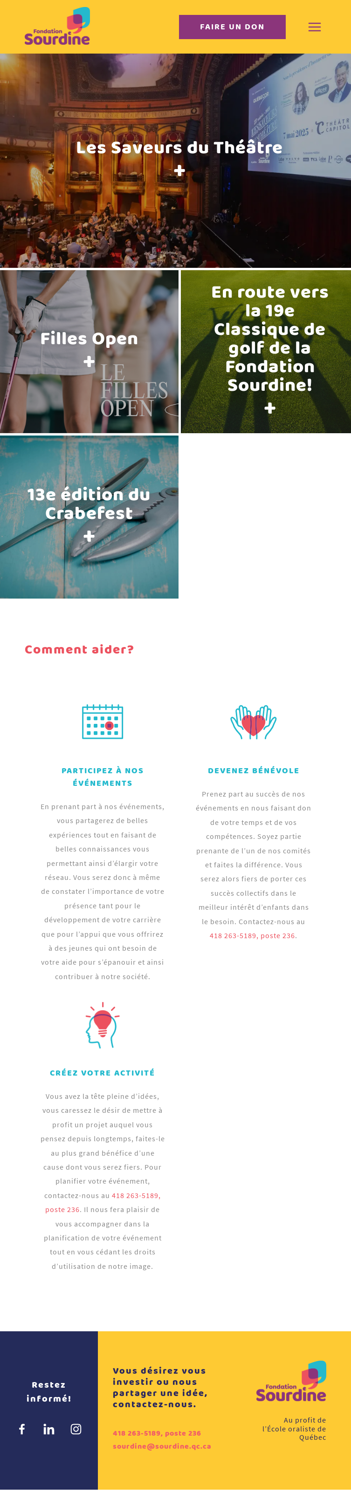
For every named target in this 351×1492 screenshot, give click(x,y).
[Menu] (314, 27)
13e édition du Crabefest (89, 517)
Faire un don (232, 27)
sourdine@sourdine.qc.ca (162, 1447)
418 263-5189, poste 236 (252, 935)
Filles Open (89, 352)
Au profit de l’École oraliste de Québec (294, 1428)
